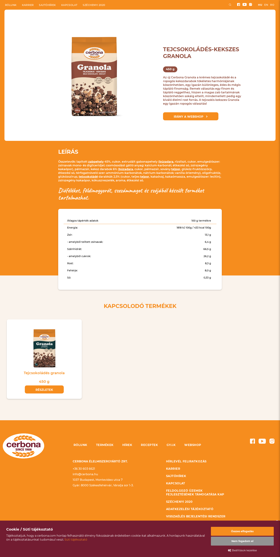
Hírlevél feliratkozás (186, 461)
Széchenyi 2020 (94, 5)
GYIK (161, 21)
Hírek (120, 21)
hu (260, 4)
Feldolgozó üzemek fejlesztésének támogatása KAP (195, 492)
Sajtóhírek (47, 5)
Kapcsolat (69, 5)
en (266, 4)
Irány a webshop (191, 116)
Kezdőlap (11, 12)
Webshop (181, 21)
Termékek (99, 21)
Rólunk (11, 5)
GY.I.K (171, 445)
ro (272, 4)
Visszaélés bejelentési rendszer (196, 516)
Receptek (141, 21)
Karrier (28, 5)
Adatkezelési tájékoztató (190, 509)
